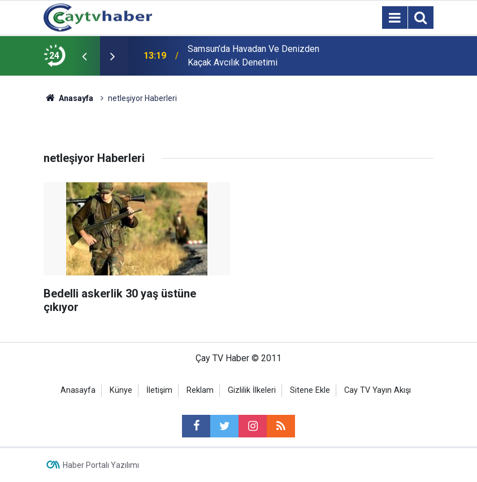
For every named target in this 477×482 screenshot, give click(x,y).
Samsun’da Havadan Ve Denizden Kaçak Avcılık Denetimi (253, 55)
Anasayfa (78, 390)
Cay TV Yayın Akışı (377, 390)
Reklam (200, 390)
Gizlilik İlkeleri (252, 390)
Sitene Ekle (310, 390)
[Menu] (394, 18)
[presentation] (84, 56)
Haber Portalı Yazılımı (101, 465)
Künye (121, 390)
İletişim (159, 390)
